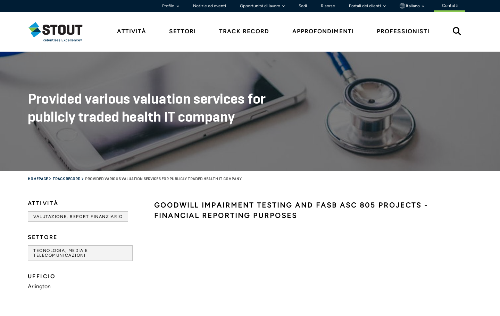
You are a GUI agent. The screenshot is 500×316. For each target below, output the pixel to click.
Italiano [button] (410, 5)
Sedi (303, 5)
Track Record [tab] (244, 31)
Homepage (38, 179)
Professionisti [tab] (403, 31)
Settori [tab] (182, 31)
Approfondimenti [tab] (323, 31)
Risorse (328, 5)
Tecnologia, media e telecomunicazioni (60, 253)
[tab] (61, 31)
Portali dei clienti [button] (365, 5)
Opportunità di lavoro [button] (260, 5)
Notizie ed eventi (209, 5)
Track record (66, 179)
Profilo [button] (168, 5)
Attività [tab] (131, 31)
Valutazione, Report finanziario (78, 216)
